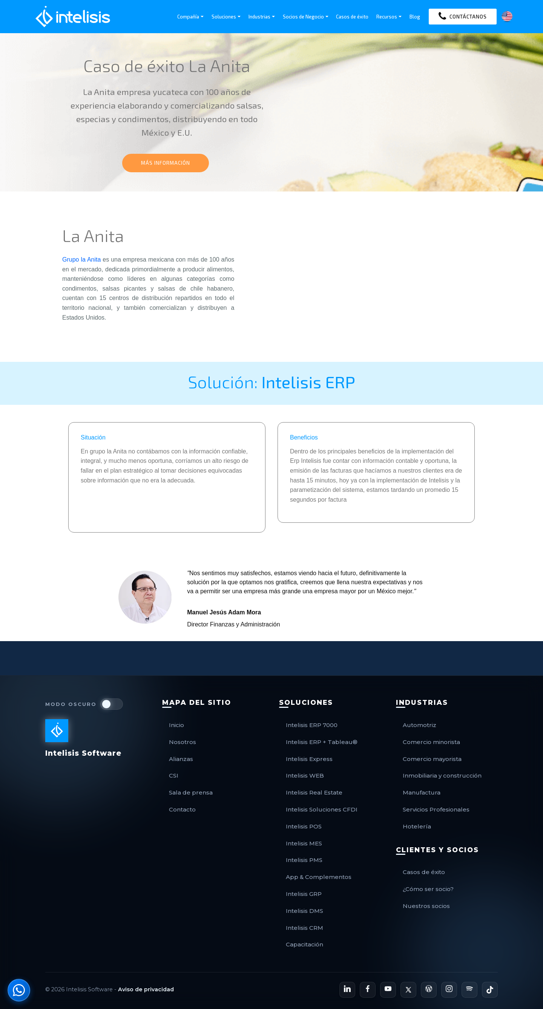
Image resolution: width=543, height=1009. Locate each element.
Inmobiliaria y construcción (442, 775)
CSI (173, 775)
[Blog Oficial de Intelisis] (429, 990)
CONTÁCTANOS (463, 16)
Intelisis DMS (304, 910)
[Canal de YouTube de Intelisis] (388, 990)
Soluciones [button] (224, 17)
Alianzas (181, 758)
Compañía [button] (188, 17)
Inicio (176, 725)
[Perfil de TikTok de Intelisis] (490, 990)
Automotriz (419, 725)
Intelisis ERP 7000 (311, 725)
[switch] (111, 704)
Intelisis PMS (304, 860)
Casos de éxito (352, 17)
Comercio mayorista (432, 758)
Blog (415, 17)
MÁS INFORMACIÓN (165, 163)
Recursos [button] (386, 17)
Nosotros (182, 742)
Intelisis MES (304, 843)
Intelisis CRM (304, 927)
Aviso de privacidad (146, 989)
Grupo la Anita (81, 259)
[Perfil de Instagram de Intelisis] (449, 990)
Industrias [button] (259, 17)
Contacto (182, 809)
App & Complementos (318, 876)
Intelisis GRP (304, 893)
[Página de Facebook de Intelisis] (368, 990)
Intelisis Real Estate (314, 792)
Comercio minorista (431, 742)
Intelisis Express (309, 758)
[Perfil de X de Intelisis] (408, 990)
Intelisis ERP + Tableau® (321, 742)
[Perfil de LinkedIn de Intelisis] (347, 990)
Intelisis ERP (308, 381)
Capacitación (304, 944)
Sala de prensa (191, 792)
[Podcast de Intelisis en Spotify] (469, 990)
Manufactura (421, 792)
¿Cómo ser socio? (428, 889)
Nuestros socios (426, 905)
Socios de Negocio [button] (303, 17)
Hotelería (417, 826)
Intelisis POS (304, 826)
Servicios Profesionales (436, 809)
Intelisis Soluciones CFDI (321, 809)
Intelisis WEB (305, 775)
